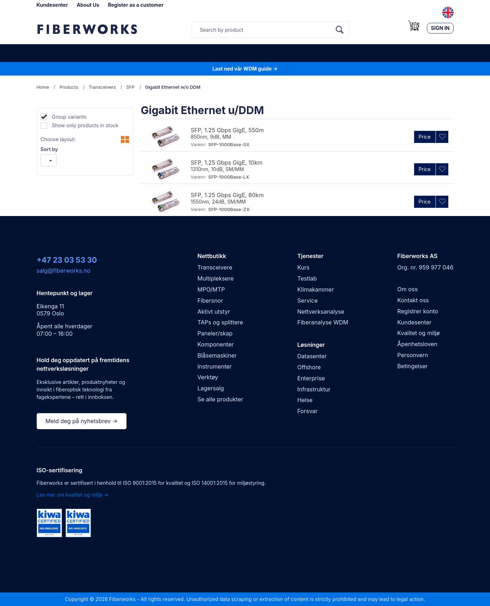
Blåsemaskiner (217, 355)
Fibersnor (210, 300)
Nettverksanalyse (320, 311)
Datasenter (311, 356)
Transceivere (214, 267)
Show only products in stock (85, 125)
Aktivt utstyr (213, 311)
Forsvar (307, 411)
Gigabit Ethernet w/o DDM (172, 87)
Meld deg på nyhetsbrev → (82, 421)
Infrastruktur (313, 389)
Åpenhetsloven (417, 344)
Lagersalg (210, 388)
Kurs (303, 267)
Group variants (69, 117)
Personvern (412, 355)
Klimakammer (315, 289)
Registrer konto (417, 311)
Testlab (307, 278)
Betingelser (412, 366)
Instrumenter (214, 366)
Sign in (440, 28)
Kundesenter (52, 5)
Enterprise (311, 378)
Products (69, 87)
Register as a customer (136, 5)
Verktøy (207, 377)
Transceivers (102, 87)
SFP (130, 87)
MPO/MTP (211, 289)
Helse (305, 400)
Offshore (309, 367)
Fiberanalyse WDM (322, 322)
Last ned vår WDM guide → (245, 69)
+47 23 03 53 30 (67, 260)
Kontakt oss (413, 300)
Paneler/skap (214, 333)
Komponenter (215, 344)
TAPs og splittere (220, 322)
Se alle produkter (220, 399)
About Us (88, 5)
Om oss (407, 289)
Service (307, 300)
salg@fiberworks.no (64, 270)
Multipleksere (215, 278)
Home (43, 87)
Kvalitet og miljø (418, 333)
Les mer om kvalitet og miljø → (73, 495)
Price (425, 137)
